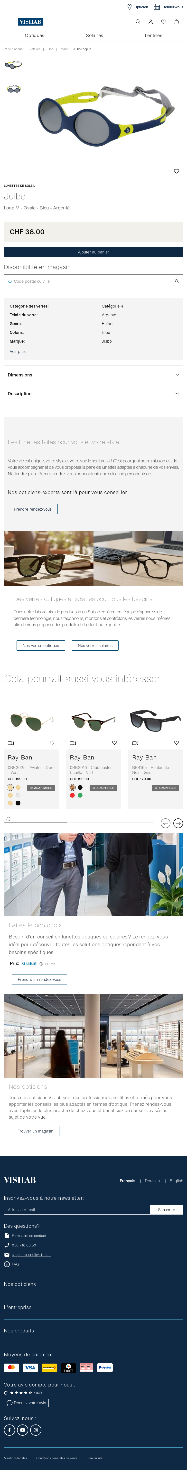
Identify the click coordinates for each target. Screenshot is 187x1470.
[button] (150, 21)
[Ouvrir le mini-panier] (176, 21)
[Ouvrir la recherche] (138, 21)
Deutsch (153, 1181)
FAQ (15, 1264)
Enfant (63, 49)
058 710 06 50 (24, 1245)
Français (128, 1181)
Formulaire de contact (25, 1236)
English (176, 1181)
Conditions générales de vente (56, 1458)
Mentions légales (15, 1458)
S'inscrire (166, 1210)
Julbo (49, 49)
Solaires (34, 49)
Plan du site (95, 1458)
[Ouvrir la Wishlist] (163, 21)
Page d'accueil (14, 49)
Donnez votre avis (26, 1403)
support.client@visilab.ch (31, 1255)
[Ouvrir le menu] (14, 21)
